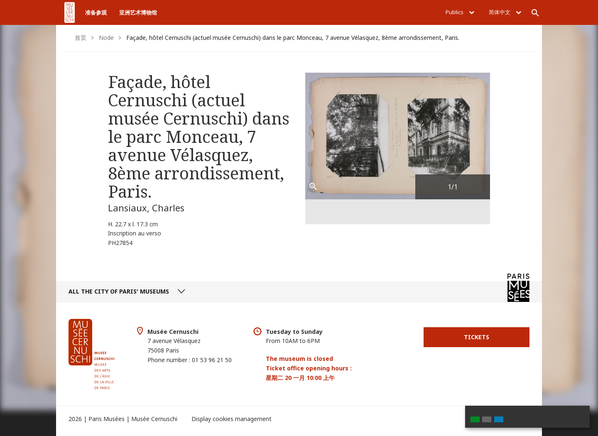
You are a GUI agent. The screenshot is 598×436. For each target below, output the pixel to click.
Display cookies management (231, 419)
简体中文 (505, 12)
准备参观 (96, 12)
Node (106, 38)
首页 (80, 38)
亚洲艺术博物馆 (138, 12)
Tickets (476, 337)
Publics (460, 12)
